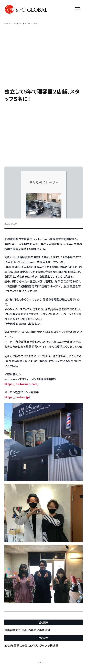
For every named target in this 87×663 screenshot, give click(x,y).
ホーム (7, 23)
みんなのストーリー (21, 23)
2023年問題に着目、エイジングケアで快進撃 (31, 645)
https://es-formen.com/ (21, 384)
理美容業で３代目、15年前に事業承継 (27, 630)
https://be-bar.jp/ (17, 397)
